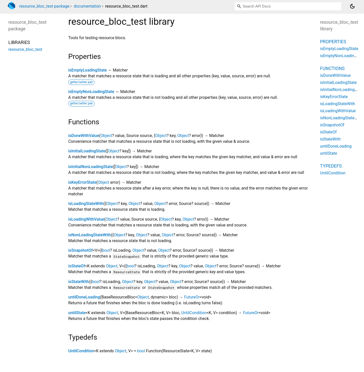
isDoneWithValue (83, 135)
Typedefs (331, 166)
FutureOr (192, 297)
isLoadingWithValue (86, 219)
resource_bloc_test (25, 49)
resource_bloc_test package (44, 6)
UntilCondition (194, 312)
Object (106, 135)
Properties (333, 41)
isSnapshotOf (80, 250)
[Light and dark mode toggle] (352, 6)
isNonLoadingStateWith (89, 234)
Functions (332, 68)
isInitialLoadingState (86, 151)
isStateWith (78, 281)
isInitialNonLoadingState (90, 166)
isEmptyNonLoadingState (91, 91)
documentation (87, 6)
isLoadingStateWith (86, 203)
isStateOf (76, 266)
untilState (77, 312)
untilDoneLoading (84, 297)
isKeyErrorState (82, 182)
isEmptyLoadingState (87, 70)
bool (106, 250)
